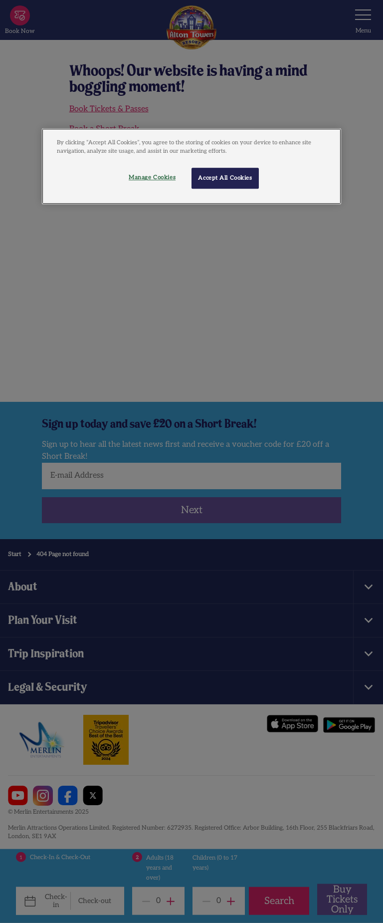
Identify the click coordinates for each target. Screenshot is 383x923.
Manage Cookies (152, 178)
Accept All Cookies (225, 178)
